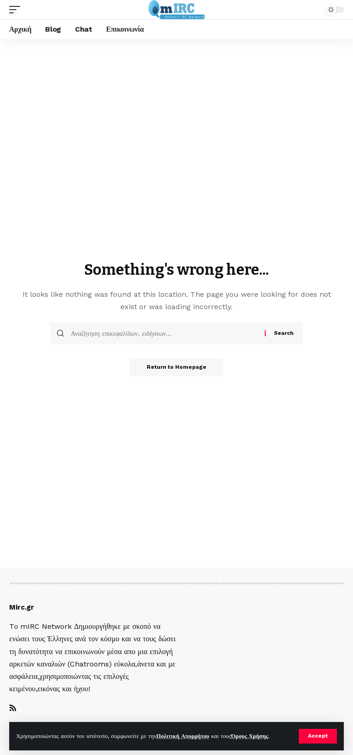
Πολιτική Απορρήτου (183, 736)
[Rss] (13, 708)
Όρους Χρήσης (251, 736)
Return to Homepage (176, 367)
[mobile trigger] (17, 9)
